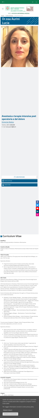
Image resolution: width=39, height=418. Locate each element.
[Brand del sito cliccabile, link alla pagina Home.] (19, 10)
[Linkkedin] (37, 211)
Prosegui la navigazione (10, 415)
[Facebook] (37, 202)
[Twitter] (37, 205)
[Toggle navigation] (3, 9)
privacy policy (7, 412)
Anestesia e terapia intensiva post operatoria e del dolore (19, 117)
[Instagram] (37, 214)
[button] (3, 2)
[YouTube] (37, 208)
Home (2, 15)
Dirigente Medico (8, 122)
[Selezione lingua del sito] (33, 2)
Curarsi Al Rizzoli (9, 15)
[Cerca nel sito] (36, 2)
